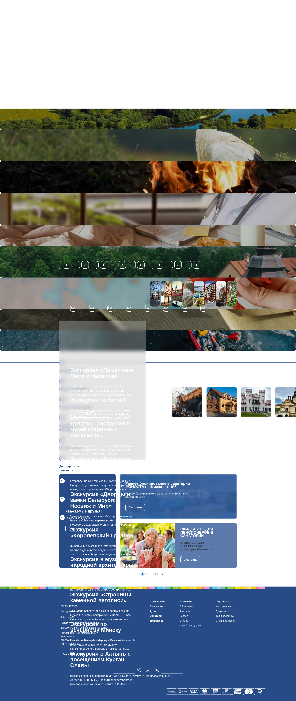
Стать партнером (226, 620)
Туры (153, 611)
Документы (222, 611)
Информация (223, 606)
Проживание (157, 601)
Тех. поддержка (225, 616)
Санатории (156, 616)
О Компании (187, 606)
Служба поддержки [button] (191, 625)
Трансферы (157, 620)
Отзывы (184, 620)
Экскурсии (156, 606)
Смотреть (135, 507)
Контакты (185, 611)
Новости (184, 616)
